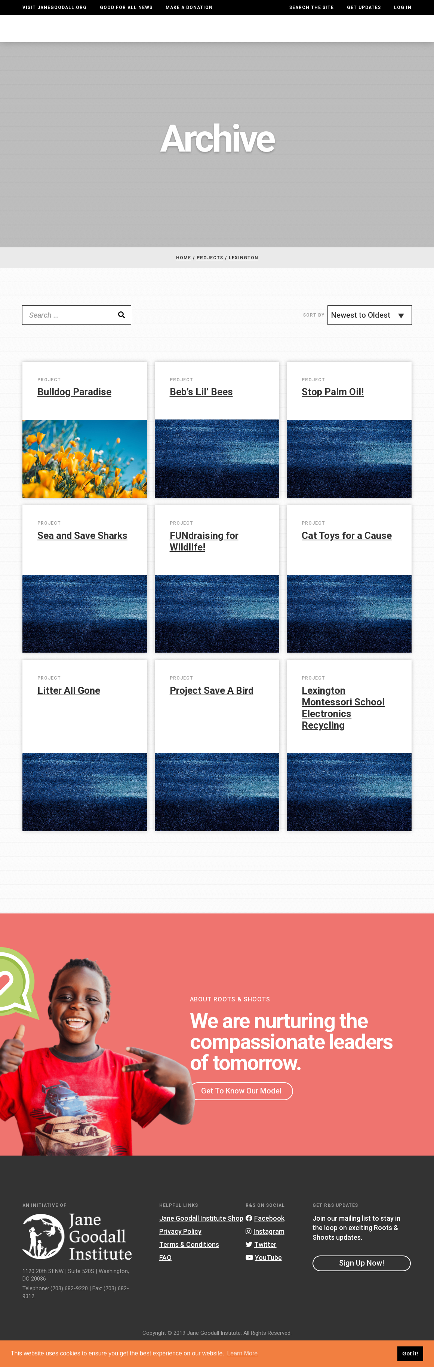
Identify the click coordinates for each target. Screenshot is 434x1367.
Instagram (265, 1255)
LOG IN (403, 7)
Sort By (313, 338)
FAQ (165, 1281)
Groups (336, 39)
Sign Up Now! (361, 1286)
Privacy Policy (180, 1255)
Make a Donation (189, 7)
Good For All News (126, 7)
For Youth (141, 40)
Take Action (384, 39)
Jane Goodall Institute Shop (201, 1242)
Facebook (265, 1242)
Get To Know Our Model (241, 1114)
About (112, 39)
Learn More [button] (242, 1353)
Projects (298, 39)
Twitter (261, 1268)
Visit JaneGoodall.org (54, 7)
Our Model (247, 40)
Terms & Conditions (189, 1268)
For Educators (194, 40)
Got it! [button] (410, 1354)
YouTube (264, 1281)
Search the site (311, 7)
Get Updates (364, 7)
